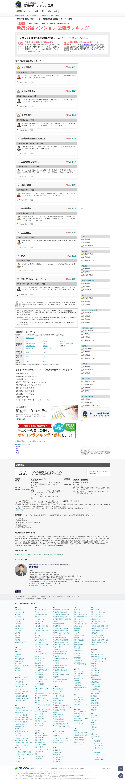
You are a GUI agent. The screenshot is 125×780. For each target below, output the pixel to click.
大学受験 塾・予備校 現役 (61, 610)
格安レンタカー (39, 658)
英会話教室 (56, 693)
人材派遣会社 (78, 661)
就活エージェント (79, 610)
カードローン (19, 675)
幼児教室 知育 (57, 681)
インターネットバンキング (23, 666)
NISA (16, 652)
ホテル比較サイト (40, 740)
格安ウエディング (79, 714)
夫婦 (27, 356)
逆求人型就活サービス (80, 614)
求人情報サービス (79, 644)
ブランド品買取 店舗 (41, 712)
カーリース (38, 661)
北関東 (24, 752)
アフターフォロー (47, 348)
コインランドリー (40, 621)
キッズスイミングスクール (60, 740)
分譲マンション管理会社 (22, 717)
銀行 (17, 656)
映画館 (76, 730)
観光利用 (39, 758)
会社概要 (33, 768)
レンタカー (38, 656)
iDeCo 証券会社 (19, 661)
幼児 (55, 691)
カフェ (37, 691)
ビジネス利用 (40, 756)
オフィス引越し (39, 714)
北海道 (56, 628)
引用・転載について (73, 768)
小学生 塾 (56, 663)
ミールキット (39, 628)
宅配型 (38, 649)
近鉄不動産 (27, 67)
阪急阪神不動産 (28, 91)
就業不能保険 (95, 693)
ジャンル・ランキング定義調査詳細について (98, 472)
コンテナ (39, 647)
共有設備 (84, 364)
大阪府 (27, 352)
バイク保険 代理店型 (97, 661)
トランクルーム (39, 642)
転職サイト (77, 619)
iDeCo (92, 725)
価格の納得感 (29, 348)
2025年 (17, 554)
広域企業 (94, 633)
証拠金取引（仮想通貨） (23, 698)
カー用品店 (56, 759)
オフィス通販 (39, 716)
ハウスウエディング (80, 711)
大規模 (44, 361)
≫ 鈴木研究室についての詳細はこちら (40, 585)
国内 (37, 751)
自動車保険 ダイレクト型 (98, 654)
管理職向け (78, 685)
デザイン (45, 343)
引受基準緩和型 (96, 679)
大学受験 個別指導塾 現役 (61, 614)
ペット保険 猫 (95, 673)
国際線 (44, 744)
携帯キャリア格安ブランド (99, 612)
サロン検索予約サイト (80, 704)
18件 (74, 67)
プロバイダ (94, 623)
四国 (93, 630)
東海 (17, 449)
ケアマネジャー (66, 707)
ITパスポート (64, 710)
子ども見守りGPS (40, 725)
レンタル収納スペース (43, 644)
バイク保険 (18, 617)
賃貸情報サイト (19, 726)
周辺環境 (62, 341)
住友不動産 (26, 185)
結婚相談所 (77, 716)
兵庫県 (44, 352)
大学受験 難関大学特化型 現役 (62, 619)
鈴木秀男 (90, 49)
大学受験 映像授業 (58, 623)
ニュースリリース (42, 768)
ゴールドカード (21, 686)
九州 (17, 453)
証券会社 (18, 654)
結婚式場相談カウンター (81, 718)
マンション (19, 710)
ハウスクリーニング (41, 619)
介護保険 (93, 700)
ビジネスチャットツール (81, 676)
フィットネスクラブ (59, 733)
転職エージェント (79, 626)
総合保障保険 (95, 703)
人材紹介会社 (78, 657)
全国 (84, 739)
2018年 (56, 554)
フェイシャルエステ (80, 699)
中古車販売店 (39, 667)
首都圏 (18, 447)
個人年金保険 (95, 705)
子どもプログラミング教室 (61, 726)
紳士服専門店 (57, 754)
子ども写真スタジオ (41, 695)
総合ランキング (30, 338)
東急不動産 (26, 208)
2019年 (50, 554)
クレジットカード (20, 679)
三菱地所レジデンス (30, 162)
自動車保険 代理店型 (97, 656)
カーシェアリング (40, 654)
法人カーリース (78, 671)
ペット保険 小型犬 (96, 670)
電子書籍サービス (40, 698)
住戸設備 (45, 346)
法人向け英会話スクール (60, 724)
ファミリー (46, 356)
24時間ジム (56, 736)
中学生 (62, 675)
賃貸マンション (19, 729)
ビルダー (18, 749)
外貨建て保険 (95, 698)
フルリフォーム (21, 736)
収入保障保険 (96, 686)
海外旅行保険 (19, 628)
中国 (107, 628)
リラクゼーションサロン (60, 738)
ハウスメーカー (21, 759)
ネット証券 (18, 649)
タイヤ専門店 (57, 761)
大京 (23, 256)
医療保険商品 (95, 675)
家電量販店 (56, 750)
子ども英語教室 (58, 689)
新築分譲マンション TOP (22, 444)
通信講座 (56, 698)
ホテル (37, 754)
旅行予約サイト (39, 733)
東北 (19, 752)
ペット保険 (18, 630)
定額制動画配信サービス (42, 693)
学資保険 (17, 640)
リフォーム (18, 733)
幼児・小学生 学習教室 (60, 679)
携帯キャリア (95, 610)
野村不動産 (27, 115)
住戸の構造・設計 (30, 346)
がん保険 (17, 637)
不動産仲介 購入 (20, 712)
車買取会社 (38, 663)
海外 (41, 751)
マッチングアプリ (79, 723)
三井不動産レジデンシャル (33, 138)
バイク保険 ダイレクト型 (98, 659)
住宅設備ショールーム (21, 731)
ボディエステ (78, 702)
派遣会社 (76, 637)
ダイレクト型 (20, 612)
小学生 (67, 675)
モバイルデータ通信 (97, 617)
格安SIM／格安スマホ (97, 619)
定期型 (99, 677)
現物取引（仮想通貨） (23, 696)
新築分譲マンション (21, 740)
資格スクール (57, 712)
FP (55, 700)
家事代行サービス (40, 617)
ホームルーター (95, 614)
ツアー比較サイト (40, 747)
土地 (31, 710)
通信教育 (56, 672)
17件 (74, 232)
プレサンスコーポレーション (34, 279)
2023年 (28, 554)
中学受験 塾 (56, 649)
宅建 (55, 703)
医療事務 (60, 700)
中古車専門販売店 (41, 670)
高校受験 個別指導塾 (59, 637)
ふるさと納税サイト (41, 640)
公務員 (56, 710)
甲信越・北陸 (64, 630)
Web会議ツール (78, 678)
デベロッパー (20, 761)
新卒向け (77, 690)
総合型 (38, 702)
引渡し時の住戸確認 (31, 343)
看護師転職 (77, 628)
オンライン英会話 (58, 696)
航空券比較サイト (40, 737)
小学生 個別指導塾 (58, 667)
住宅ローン (18, 670)
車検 (36, 686)
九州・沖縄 (57, 635)
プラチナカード (98, 748)
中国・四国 (29, 754)
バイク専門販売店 (41, 679)
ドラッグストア (58, 752)
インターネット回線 (97, 635)
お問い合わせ (62, 768)
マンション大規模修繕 (21, 722)
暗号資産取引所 (19, 693)
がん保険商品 (95, 689)
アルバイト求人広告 (80, 664)
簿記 (60, 703)
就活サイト (77, 612)
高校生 (56, 675)
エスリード (26, 232)
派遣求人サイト (78, 642)
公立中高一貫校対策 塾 (60, 658)
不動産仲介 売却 (20, 708)
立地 (27, 341)
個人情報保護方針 (53, 768)
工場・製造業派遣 (79, 640)
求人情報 (82, 768)
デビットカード (19, 689)
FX (15, 673)
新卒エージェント (79, 654)
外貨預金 (17, 668)
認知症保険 (94, 696)
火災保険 (17, 626)
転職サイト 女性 (78, 621)
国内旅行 (39, 735)
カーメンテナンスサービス (43, 688)
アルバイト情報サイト (80, 617)
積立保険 (93, 710)
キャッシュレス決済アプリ (23, 691)
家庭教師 (56, 677)
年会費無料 (19, 682)
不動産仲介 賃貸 (20, 724)
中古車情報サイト (40, 665)
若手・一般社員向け (81, 687)
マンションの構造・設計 (66, 343)
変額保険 (93, 707)
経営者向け (78, 683)
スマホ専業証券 (19, 659)
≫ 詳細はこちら (20, 510)
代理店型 (18, 614)
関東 (85, 733)
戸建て (26, 710)
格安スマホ (101, 621)
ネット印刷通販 (78, 673)
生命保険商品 (95, 682)
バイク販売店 (39, 677)
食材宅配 (37, 623)
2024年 (22, 554)
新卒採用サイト (78, 651)
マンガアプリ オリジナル (42, 709)
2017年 (61, 554)
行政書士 (57, 707)
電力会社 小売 (39, 723)
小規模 (27, 361)
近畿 (17, 451)
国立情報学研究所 (87, 45)
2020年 (44, 554)
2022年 (33, 554)
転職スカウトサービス (80, 623)
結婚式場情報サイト (80, 721)
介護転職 (76, 630)
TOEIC (56, 705)
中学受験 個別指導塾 (59, 654)
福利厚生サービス (40, 721)
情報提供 (45, 341)
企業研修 (76, 680)
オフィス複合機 (39, 719)
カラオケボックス (79, 742)
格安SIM (94, 621)
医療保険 (17, 635)
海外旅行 (45, 735)
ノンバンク (24, 677)
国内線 (38, 744)
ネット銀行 (18, 663)
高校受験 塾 (56, 626)
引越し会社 (38, 651)
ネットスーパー (39, 633)
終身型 (94, 677)
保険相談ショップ (20, 642)
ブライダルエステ (79, 697)
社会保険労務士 (65, 705)
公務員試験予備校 (58, 721)
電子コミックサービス (41, 700)
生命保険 (17, 633)
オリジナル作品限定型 (43, 705)
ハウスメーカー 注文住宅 (22, 745)
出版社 (38, 707)
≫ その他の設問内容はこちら (24, 527)
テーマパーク (78, 744)
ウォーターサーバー (41, 610)
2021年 (39, 554)
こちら (84, 38)
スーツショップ (58, 757)
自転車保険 (18, 623)
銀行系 (18, 677)
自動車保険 (18, 610)
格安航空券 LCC (40, 742)
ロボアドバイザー (20, 700)
